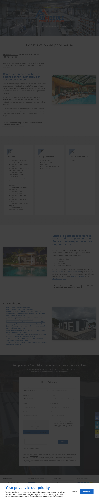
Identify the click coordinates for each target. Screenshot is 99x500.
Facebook (58, 496)
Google (52, 496)
